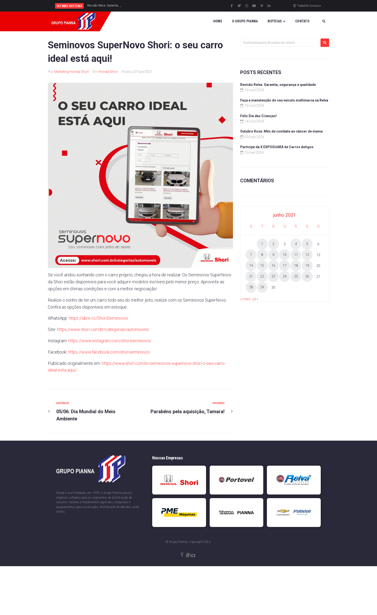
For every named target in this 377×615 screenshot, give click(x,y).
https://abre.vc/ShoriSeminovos (98, 318)
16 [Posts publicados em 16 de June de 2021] (273, 265)
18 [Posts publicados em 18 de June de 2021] (296, 265)
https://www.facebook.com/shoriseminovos (109, 352)
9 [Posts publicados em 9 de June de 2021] (273, 255)
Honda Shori (108, 72)
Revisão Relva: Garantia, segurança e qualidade (278, 85)
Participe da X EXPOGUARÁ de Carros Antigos (277, 147)
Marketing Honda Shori (71, 72)
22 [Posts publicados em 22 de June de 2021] (262, 276)
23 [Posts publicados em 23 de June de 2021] (273, 276)
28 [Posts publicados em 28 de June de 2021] (251, 287)
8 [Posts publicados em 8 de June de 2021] (262, 255)
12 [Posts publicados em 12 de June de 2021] (307, 255)
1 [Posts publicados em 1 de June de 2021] (262, 244)
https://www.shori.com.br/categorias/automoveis (103, 329)
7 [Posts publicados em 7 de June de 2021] (251, 255)
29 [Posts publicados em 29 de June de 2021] (262, 287)
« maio (245, 299)
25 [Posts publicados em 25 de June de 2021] (296, 276)
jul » (255, 299)
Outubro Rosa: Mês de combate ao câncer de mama (281, 131)
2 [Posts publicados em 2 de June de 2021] (273, 244)
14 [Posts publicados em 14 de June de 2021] (251, 265)
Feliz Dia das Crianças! (258, 116)
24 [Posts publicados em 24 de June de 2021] (285, 276)
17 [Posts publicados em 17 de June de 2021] (285, 265)
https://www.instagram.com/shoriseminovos (109, 340)
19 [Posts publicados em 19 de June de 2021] (307, 265)
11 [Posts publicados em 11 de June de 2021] (296, 255)
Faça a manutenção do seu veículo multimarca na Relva (284, 100)
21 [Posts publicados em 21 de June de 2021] (251, 276)
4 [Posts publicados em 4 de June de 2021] (296, 244)
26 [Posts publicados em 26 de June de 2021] (307, 276)
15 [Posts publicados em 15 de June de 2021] (262, 265)
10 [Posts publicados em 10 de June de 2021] (285, 255)
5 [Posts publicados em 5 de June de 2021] (307, 244)
